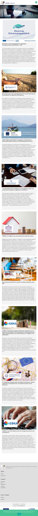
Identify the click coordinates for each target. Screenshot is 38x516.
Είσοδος (2, 497)
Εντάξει (19, 514)
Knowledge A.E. (22, 505)
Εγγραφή (2, 499)
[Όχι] (36, 513)
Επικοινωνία (3, 475)
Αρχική (2, 473)
